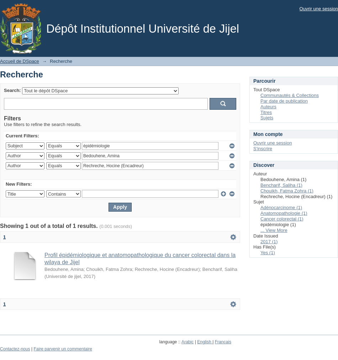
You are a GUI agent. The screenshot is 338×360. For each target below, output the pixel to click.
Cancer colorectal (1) (281, 219)
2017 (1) (269, 241)
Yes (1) (267, 252)
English (204, 341)
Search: (12, 90)
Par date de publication (284, 101)
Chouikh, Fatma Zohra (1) (286, 190)
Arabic (187, 341)
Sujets (266, 117)
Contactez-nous (15, 349)
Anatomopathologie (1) (283, 213)
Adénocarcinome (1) (281, 207)
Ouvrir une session (319, 8)
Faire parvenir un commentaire (62, 349)
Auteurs (268, 106)
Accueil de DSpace (19, 61)
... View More (273, 230)
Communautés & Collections (289, 95)
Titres (266, 112)
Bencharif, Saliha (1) (281, 185)
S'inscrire (262, 148)
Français (223, 341)
